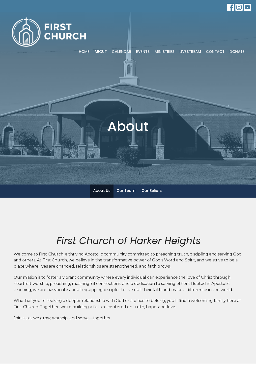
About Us (102, 190)
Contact (215, 51)
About (100, 51)
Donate (237, 51)
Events (143, 51)
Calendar (121, 51)
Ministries (164, 51)
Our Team (126, 190)
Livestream (190, 51)
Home (84, 51)
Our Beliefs (152, 190)
